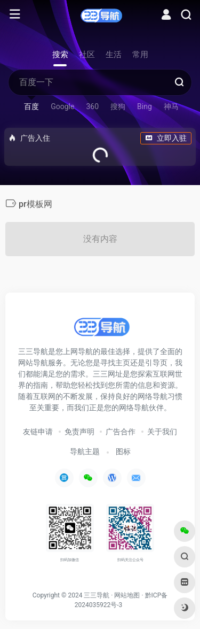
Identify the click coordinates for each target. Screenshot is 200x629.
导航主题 (85, 451)
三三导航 (96, 595)
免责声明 (79, 431)
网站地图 (127, 595)
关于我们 (162, 431)
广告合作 (120, 431)
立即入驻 (166, 138)
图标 (123, 451)
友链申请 (38, 431)
